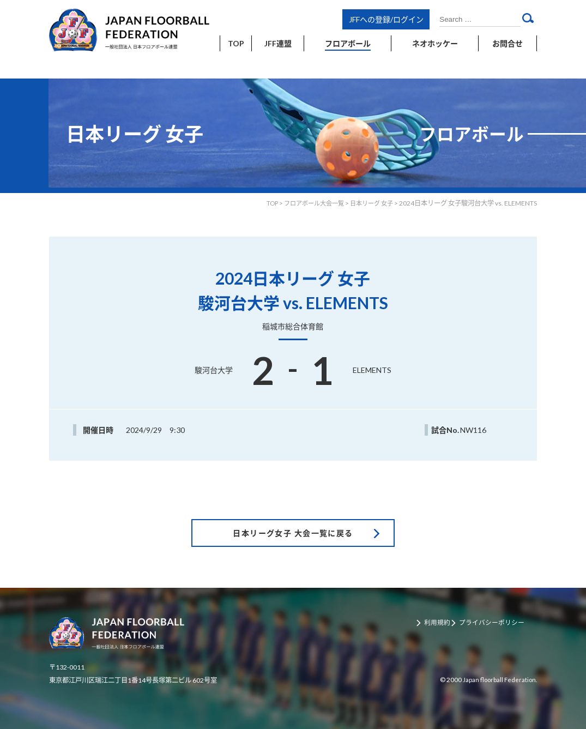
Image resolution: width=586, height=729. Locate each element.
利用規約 (439, 607)
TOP (262, 203)
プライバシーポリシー (497, 607)
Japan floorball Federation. (497, 663)
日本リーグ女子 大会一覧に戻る (293, 515)
